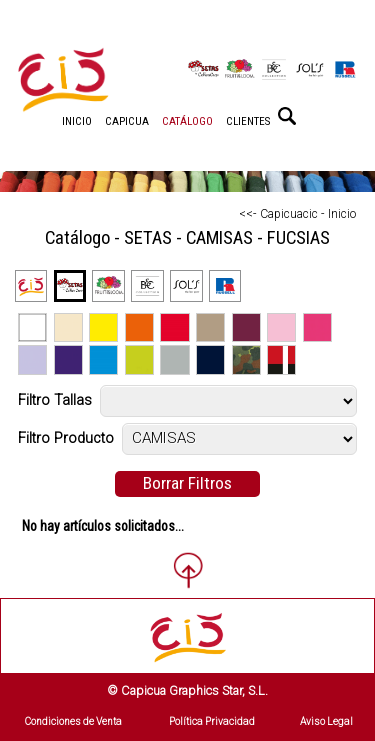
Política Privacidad (212, 721)
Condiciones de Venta (73, 721)
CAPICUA (127, 121)
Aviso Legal (326, 721)
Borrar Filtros (187, 483)
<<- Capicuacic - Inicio (297, 214)
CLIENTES (248, 121)
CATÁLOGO (187, 121)
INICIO (77, 121)
